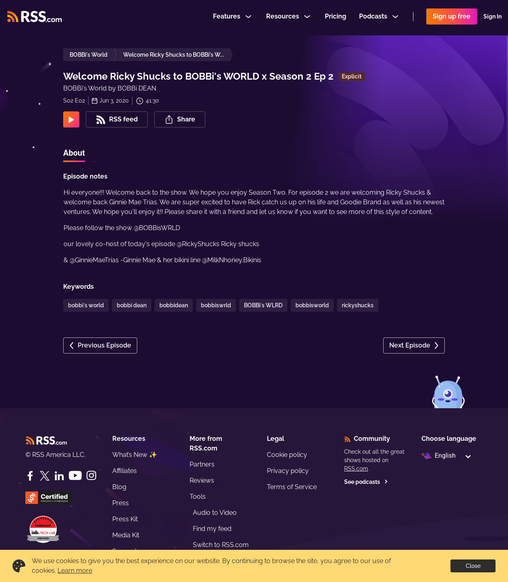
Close (473, 566)
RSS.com (356, 468)
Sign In (492, 17)
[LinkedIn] (59, 476)
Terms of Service (292, 487)
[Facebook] (30, 476)
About (74, 153)
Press (120, 503)
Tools (198, 496)
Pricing (335, 17)
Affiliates (124, 471)
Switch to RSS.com (221, 545)
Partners (202, 464)
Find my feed (212, 529)
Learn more (75, 570)
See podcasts (366, 482)
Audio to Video (215, 512)
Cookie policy (287, 455)
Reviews (202, 480)
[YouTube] (75, 475)
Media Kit (125, 535)
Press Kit (125, 519)
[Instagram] (91, 475)
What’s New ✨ (134, 455)
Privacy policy (288, 471)
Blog (119, 487)
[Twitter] (45, 476)
